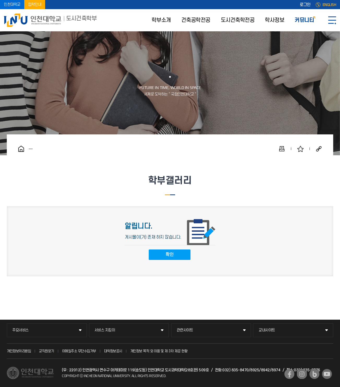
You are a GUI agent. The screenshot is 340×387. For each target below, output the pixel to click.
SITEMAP (332, 20)
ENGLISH (329, 4)
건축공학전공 (195, 20)
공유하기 (318, 148)
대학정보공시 (113, 351)
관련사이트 (185, 330)
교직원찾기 (46, 351)
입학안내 (34, 4)
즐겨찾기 (300, 148)
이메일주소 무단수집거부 (79, 351)
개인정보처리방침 (19, 351)
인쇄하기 (281, 148)
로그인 (305, 4)
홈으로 (21, 149)
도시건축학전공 (238, 20)
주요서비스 (20, 330)
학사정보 (274, 20)
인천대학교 (12, 4)
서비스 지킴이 (104, 330)
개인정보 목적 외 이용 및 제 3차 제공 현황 (159, 351)
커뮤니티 (304, 20)
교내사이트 (267, 330)
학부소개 (161, 20)
